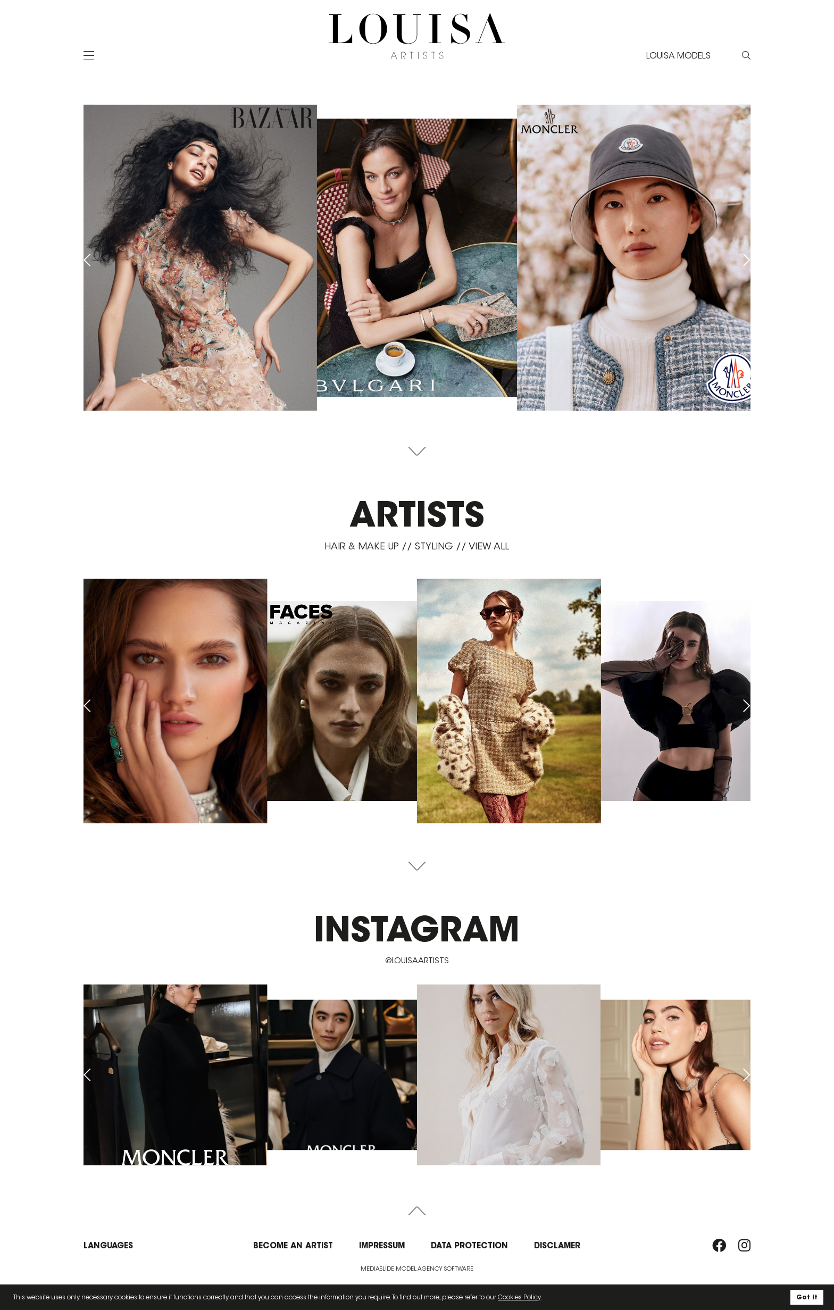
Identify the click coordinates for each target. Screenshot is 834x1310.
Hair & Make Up (361, 546)
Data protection (469, 1245)
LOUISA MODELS (678, 56)
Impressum (382, 1245)
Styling (434, 546)
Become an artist (293, 1245)
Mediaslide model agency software (417, 1268)
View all (489, 546)
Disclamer (557, 1245)
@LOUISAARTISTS (417, 960)
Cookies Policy (519, 1297)
